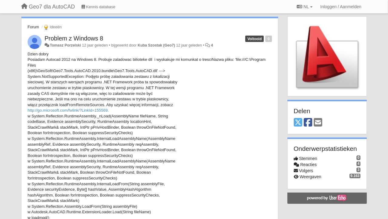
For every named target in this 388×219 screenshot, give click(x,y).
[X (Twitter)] (298, 122)
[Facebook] (308, 122)
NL (304, 6)
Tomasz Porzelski (65, 45)
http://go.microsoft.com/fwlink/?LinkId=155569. (68, 110)
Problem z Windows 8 (74, 38)
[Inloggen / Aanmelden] (341, 7)
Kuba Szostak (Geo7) (156, 45)
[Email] (318, 122)
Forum (33, 27)
